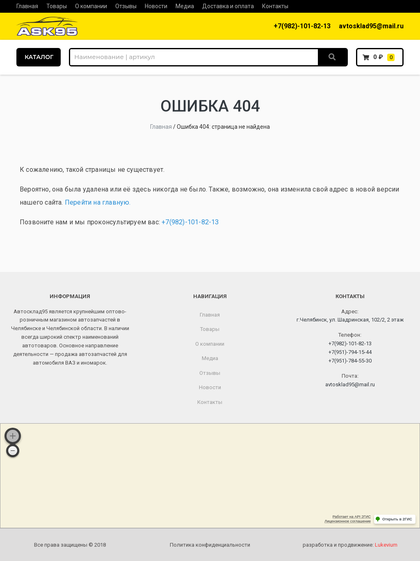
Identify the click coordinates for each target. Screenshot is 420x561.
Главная (27, 6)
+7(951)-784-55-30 (350, 361)
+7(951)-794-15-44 (350, 352)
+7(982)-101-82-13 (302, 26)
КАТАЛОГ (39, 57)
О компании (91, 6)
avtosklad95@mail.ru (371, 26)
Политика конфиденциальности (210, 545)
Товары (56, 6)
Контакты (275, 6)
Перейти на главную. (98, 202)
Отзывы (126, 6)
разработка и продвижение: (350, 545)
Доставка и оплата (228, 6)
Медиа (185, 6)
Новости (156, 6)
